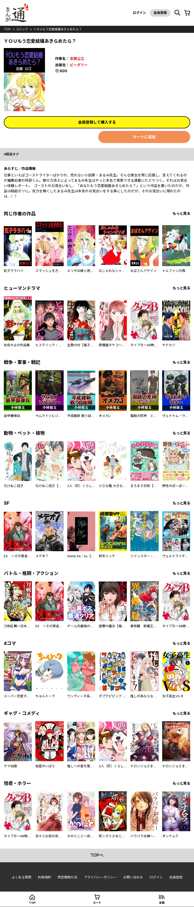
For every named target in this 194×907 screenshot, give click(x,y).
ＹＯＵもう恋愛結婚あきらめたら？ (57, 29)
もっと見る (181, 213)
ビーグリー (79, 65)
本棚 (161, 902)
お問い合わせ (133, 877)
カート (97, 902)
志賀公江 (77, 58)
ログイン (139, 13)
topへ (97, 855)
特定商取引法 (67, 877)
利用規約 (44, 877)
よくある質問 (21, 877)
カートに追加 (144, 136)
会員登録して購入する (97, 122)
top (7, 29)
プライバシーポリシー (100, 877)
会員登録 (160, 13)
